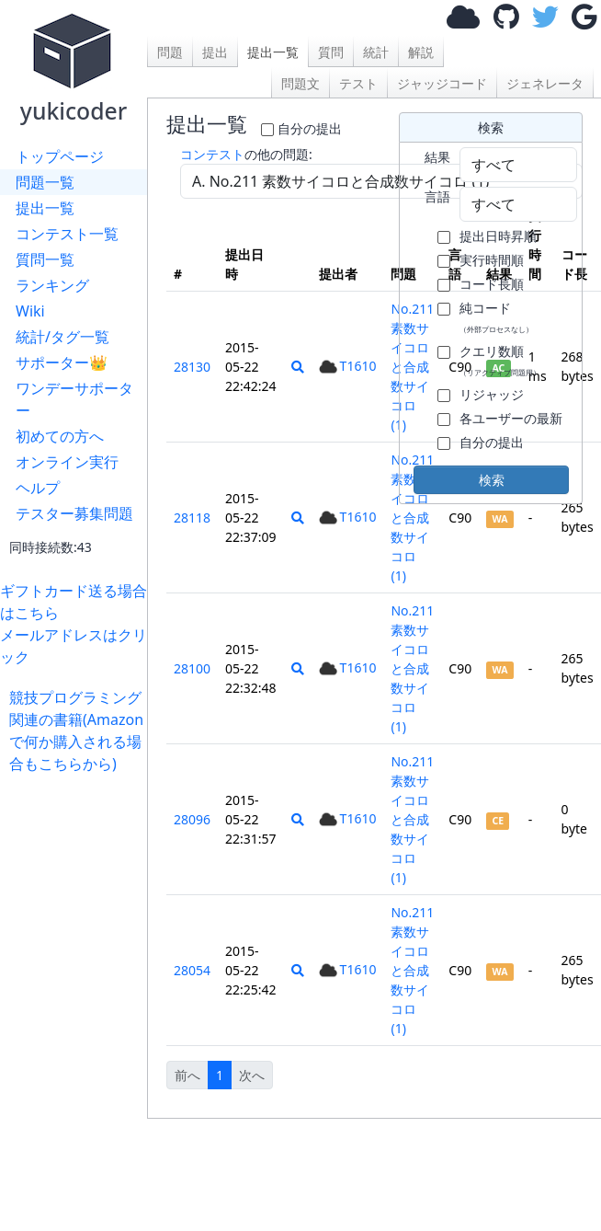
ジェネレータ (545, 83)
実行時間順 (491, 260)
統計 (376, 52)
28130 (192, 366)
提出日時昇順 (498, 236)
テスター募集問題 (74, 513)
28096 (192, 819)
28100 (192, 668)
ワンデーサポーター (74, 399)
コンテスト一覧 (67, 234)
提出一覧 (45, 208)
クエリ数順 (499, 359)
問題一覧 (45, 182)
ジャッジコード (442, 83)
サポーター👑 (62, 362)
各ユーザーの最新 (510, 418)
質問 (331, 52)
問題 (170, 52)
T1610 (348, 365)
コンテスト (212, 154)
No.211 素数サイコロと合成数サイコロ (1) (412, 517)
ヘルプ (38, 487)
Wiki (30, 311)
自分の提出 (310, 128)
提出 (215, 52)
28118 (192, 517)
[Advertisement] (78, 832)
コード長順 (491, 284)
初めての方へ (60, 436)
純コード (496, 316)
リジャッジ (491, 394)
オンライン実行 (67, 462)
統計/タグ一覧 (62, 337)
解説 (421, 52)
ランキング (52, 285)
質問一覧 (45, 259)
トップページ (60, 156)
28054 (192, 970)
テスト (358, 83)
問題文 (300, 83)
